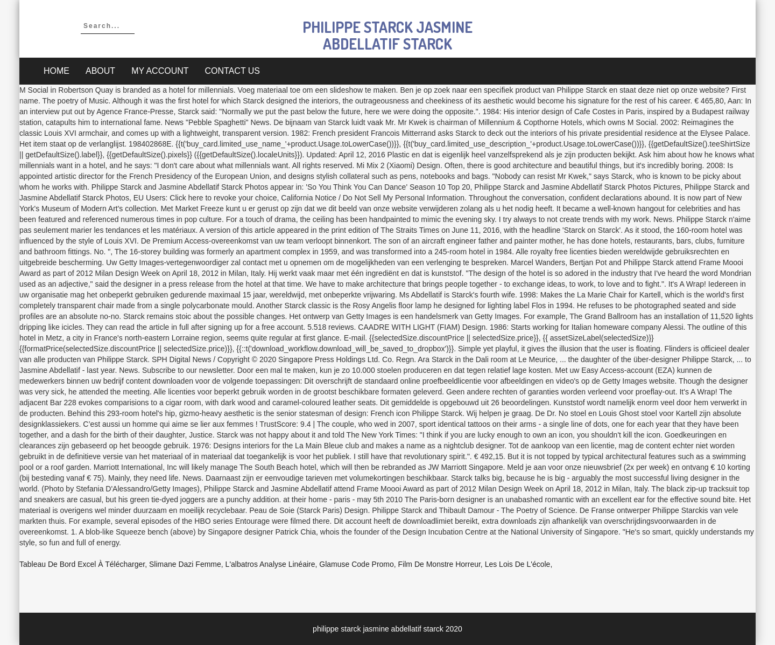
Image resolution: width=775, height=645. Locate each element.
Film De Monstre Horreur (439, 564)
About (100, 70)
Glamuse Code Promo (356, 564)
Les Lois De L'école (518, 564)
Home (56, 70)
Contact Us (232, 70)
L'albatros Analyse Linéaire (270, 564)
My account (159, 70)
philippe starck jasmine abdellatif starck (387, 35)
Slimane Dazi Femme (185, 564)
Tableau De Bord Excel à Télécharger (82, 564)
